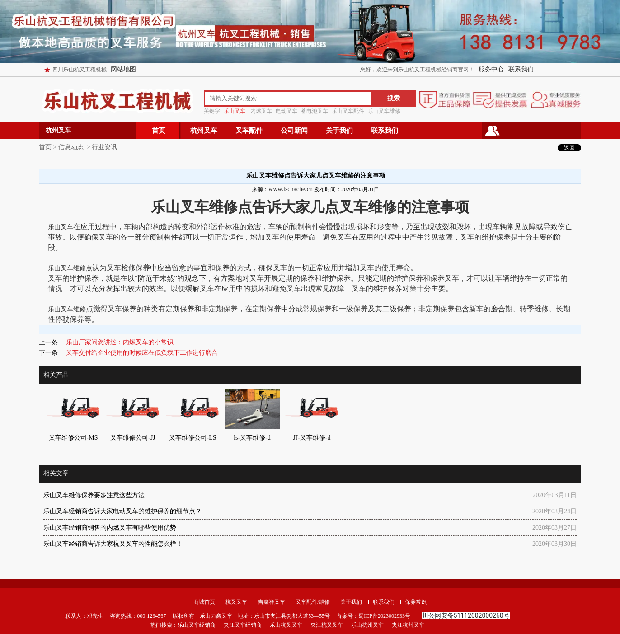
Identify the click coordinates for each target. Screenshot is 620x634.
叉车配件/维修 (312, 602)
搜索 (393, 98)
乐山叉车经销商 (197, 625)
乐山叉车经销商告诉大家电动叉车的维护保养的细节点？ (122, 511)
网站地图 (123, 69)
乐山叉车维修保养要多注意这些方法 (94, 495)
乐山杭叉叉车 (286, 625)
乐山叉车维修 (67, 309)
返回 (569, 148)
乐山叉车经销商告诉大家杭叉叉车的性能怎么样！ (113, 543)
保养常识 (416, 602)
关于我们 (339, 130)
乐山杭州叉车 (367, 625)
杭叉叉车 (236, 602)
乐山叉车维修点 (70, 268)
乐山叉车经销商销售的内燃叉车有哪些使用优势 (109, 527)
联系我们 (521, 69)
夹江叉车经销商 (243, 625)
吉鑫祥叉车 (271, 602)
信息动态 (71, 147)
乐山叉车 (60, 227)
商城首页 (204, 602)
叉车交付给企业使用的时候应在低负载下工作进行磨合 (141, 352)
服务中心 (491, 69)
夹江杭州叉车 (408, 625)
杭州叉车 (203, 130)
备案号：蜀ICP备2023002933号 (372, 616)
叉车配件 (249, 130)
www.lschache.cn (290, 189)
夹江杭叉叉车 (326, 625)
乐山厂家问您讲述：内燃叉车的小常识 (119, 342)
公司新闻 (294, 130)
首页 (158, 130)
